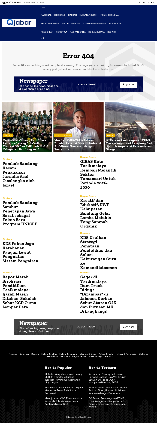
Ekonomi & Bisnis (63, 136)
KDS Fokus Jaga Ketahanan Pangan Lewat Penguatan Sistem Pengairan (19, 252)
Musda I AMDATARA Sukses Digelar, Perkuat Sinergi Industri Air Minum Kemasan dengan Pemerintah (108, 389)
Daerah (110, 136)
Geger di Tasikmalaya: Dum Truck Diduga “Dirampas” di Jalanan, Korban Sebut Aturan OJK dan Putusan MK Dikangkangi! (98, 293)
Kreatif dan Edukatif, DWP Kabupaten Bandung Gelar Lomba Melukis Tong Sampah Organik (95, 213)
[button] (42, 38)
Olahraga (8, 136)
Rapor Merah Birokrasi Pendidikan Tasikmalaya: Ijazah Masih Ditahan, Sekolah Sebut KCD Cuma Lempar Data (19, 291)
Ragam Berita (88, 159)
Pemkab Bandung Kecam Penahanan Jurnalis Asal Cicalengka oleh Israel (19, 174)
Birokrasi (7, 159)
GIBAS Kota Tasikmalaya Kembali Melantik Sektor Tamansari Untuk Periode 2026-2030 (98, 174)
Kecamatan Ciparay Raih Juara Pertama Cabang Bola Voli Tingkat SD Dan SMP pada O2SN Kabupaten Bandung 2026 (108, 377)
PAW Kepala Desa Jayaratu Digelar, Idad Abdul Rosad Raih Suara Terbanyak (64, 389)
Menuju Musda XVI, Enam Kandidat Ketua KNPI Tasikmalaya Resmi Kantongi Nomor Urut (64, 399)
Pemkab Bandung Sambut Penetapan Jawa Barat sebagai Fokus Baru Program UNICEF (19, 213)
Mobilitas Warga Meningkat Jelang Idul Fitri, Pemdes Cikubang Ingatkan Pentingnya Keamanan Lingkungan (64, 377)
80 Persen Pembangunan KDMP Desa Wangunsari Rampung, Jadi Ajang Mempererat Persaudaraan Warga (107, 401)
